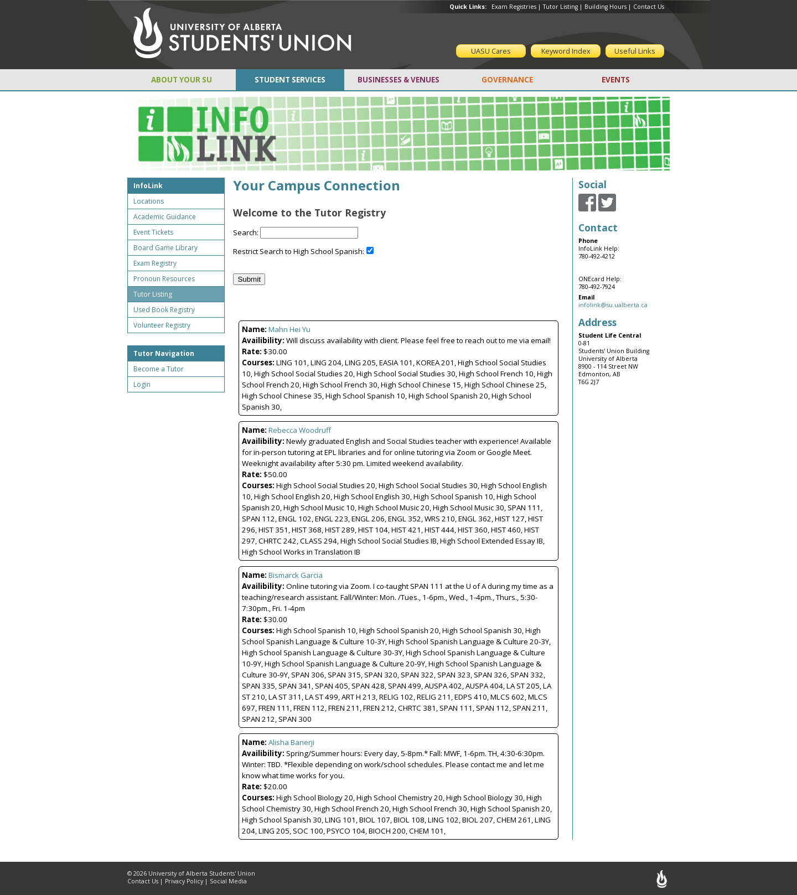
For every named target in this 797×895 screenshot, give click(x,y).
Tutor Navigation (163, 353)
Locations (148, 201)
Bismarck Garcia (295, 575)
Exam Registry (155, 263)
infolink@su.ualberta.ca (613, 305)
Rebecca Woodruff (299, 430)
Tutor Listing (560, 7)
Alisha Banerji (291, 742)
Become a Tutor (158, 369)
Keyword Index (566, 51)
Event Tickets (153, 232)
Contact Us (648, 7)
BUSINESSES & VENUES (398, 80)
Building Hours (605, 7)
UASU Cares (491, 51)
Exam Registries (513, 7)
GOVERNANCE (507, 80)
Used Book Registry (164, 309)
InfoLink (148, 185)
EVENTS (616, 80)
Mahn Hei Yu (289, 329)
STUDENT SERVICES (290, 80)
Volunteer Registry (161, 325)
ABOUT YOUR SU (181, 80)
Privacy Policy (184, 881)
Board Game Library (165, 247)
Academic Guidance (164, 216)
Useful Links (634, 51)
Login (142, 384)
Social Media (228, 881)
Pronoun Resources (164, 278)
